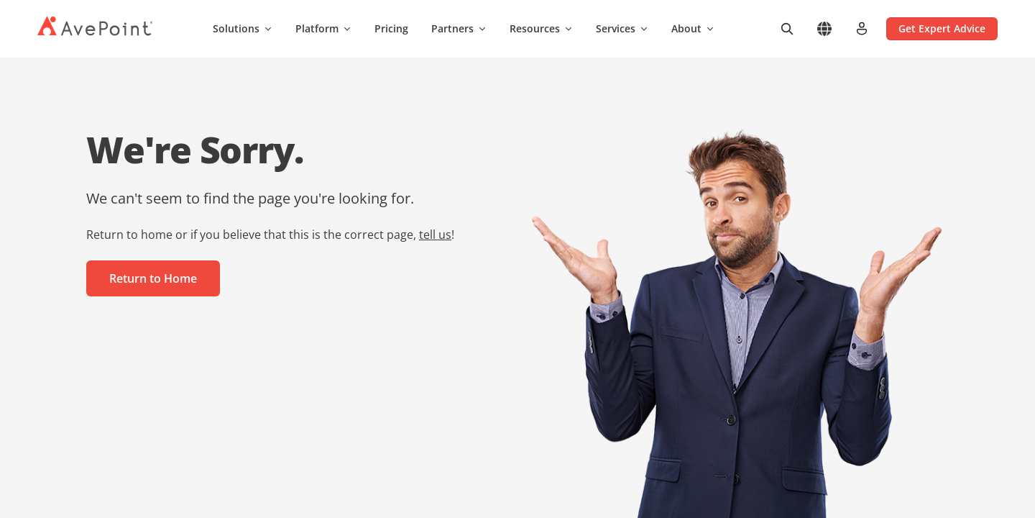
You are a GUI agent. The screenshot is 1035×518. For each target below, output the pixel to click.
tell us (435, 234)
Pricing (391, 28)
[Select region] (824, 29)
